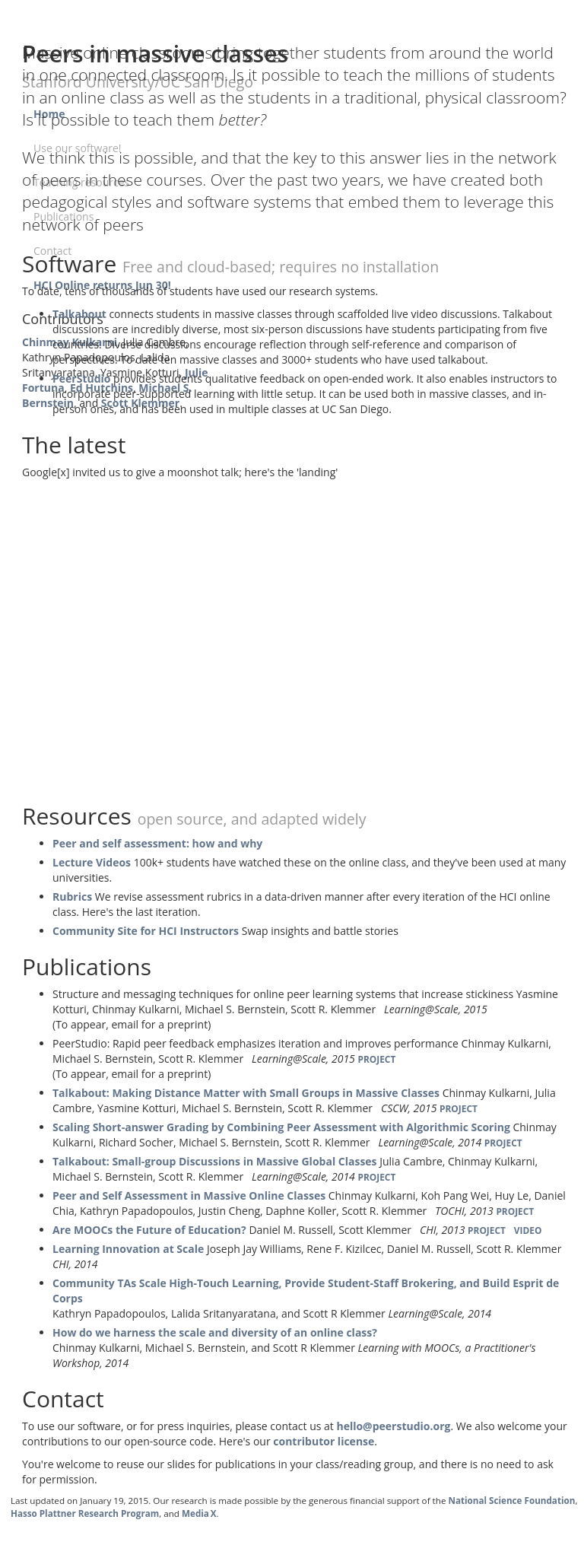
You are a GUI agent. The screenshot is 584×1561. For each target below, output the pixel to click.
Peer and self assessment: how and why (157, 843)
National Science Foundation (511, 1500)
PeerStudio (81, 378)
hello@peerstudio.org (393, 1426)
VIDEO (528, 1230)
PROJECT (376, 1059)
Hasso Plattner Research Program (85, 1513)
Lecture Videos (91, 862)
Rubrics (72, 896)
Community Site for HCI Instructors (145, 931)
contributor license (323, 1441)
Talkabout (79, 314)
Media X (199, 1513)
